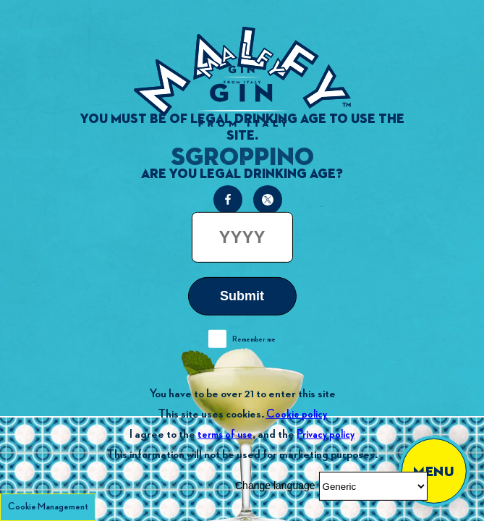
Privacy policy (325, 434)
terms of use (225, 434)
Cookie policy (296, 414)
